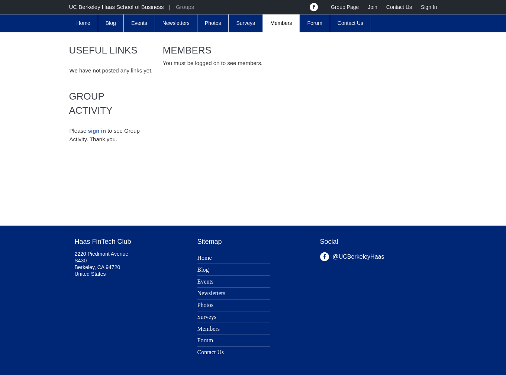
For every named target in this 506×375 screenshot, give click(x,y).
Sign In (429, 7)
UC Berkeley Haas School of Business (116, 7)
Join (372, 7)
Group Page (345, 7)
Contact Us (399, 7)
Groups (185, 7)
